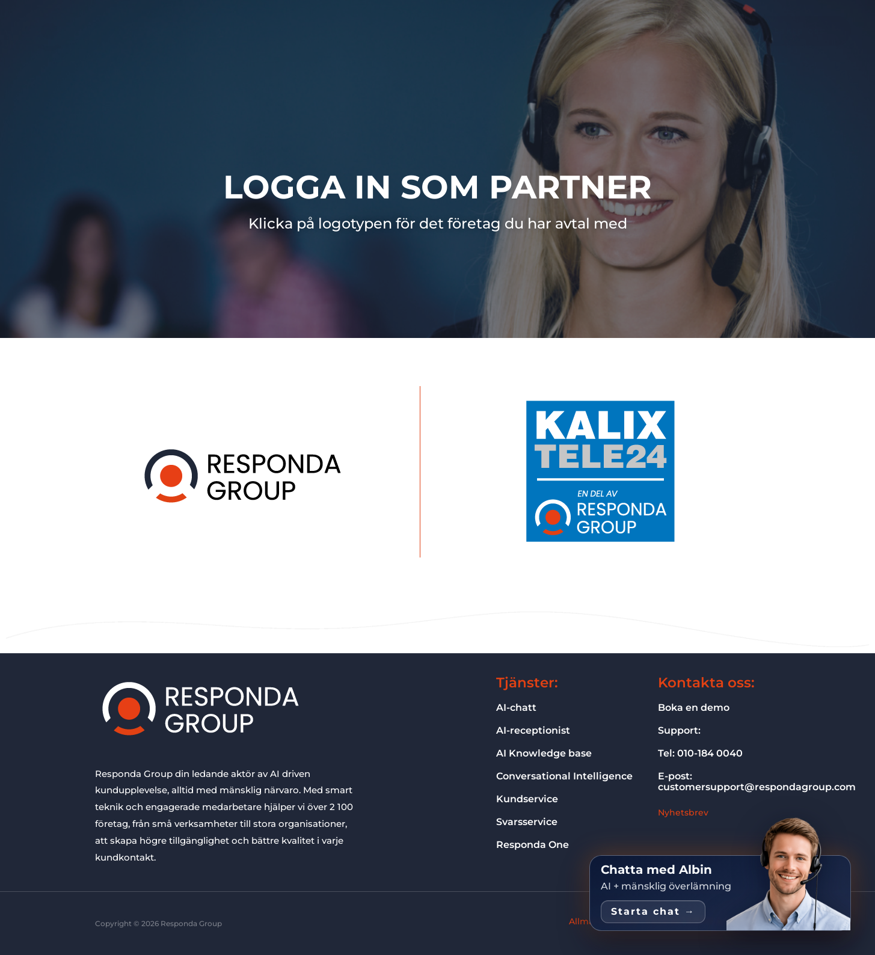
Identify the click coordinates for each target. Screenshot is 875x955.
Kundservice (530, 798)
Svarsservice (530, 821)
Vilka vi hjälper (441, 30)
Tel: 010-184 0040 (705, 753)
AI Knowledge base (549, 753)
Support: (681, 730)
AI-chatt (518, 707)
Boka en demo (698, 707)
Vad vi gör (372, 30)
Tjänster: (529, 682)
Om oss (506, 30)
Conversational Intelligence (572, 775)
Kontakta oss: (710, 682)
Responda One (301, 30)
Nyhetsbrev (684, 812)
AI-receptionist (537, 730)
